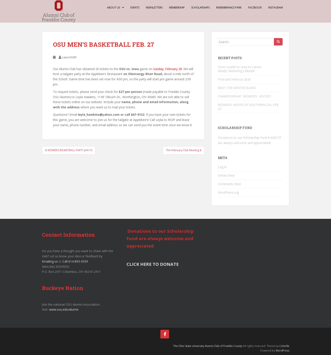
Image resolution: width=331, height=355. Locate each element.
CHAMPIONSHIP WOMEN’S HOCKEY (245, 96)
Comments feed (229, 184)
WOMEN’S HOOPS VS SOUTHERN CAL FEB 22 (248, 107)
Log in (222, 167)
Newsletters (154, 7)
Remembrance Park (229, 7)
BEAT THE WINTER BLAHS (237, 88)
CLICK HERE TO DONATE (153, 264)
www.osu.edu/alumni (63, 309)
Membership (177, 7)
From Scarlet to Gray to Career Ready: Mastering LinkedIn (239, 69)
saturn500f (69, 57)
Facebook (255, 7)
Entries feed (226, 175)
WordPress (282, 350)
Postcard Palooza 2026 (234, 79)
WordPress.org (228, 192)
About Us (113, 7)
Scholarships (200, 7)
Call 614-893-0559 (75, 261)
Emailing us (50, 261)
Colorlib (284, 346)
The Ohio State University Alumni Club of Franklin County (207, 346)
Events (134, 7)
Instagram (275, 7)
